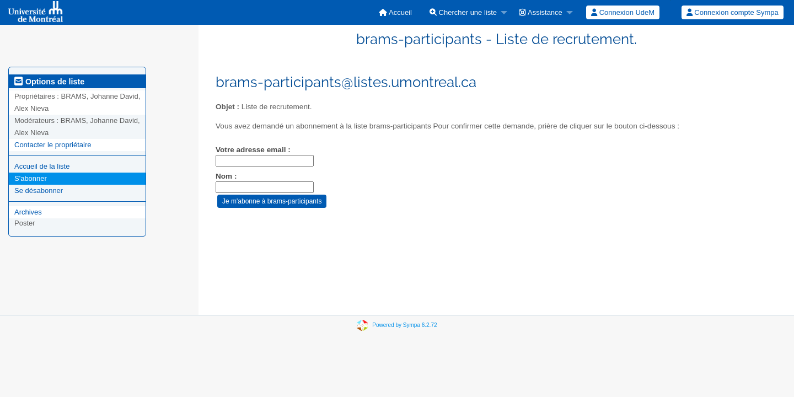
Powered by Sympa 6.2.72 (404, 325)
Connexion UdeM (622, 12)
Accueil (395, 12)
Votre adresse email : (253, 150)
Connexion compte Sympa (732, 12)
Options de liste (49, 81)
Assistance (540, 12)
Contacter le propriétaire (52, 145)
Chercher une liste (463, 12)
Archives (28, 212)
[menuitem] (395, 12)
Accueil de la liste (41, 166)
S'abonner (30, 178)
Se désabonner (38, 190)
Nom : (226, 176)
